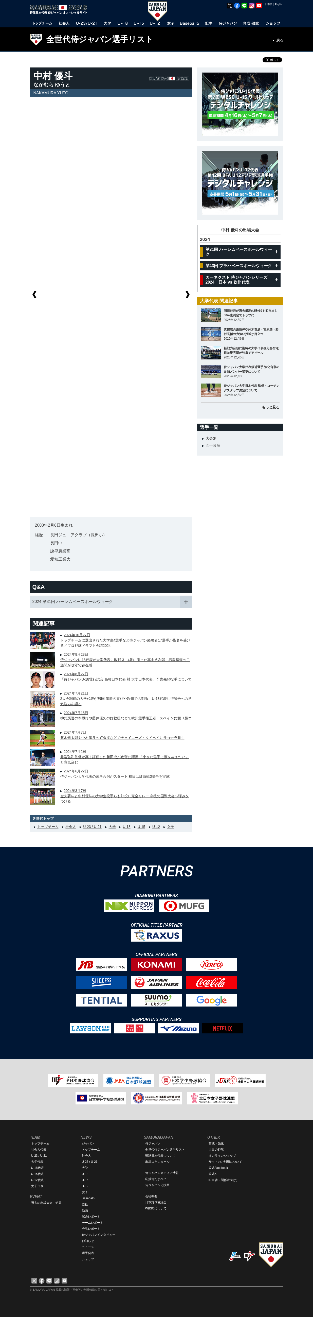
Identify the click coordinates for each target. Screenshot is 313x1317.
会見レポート (91, 1229)
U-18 (126, 827)
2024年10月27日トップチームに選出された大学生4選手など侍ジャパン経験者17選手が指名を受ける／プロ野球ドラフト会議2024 (125, 640)
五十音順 (213, 445)
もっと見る (271, 407)
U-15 (141, 827)
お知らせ (88, 1241)
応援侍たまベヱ (156, 1179)
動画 (85, 1210)
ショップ (88, 1259)
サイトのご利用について (225, 1162)
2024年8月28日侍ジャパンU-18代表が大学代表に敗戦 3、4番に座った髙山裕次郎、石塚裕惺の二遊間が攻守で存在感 (125, 659)
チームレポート (92, 1222)
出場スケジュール (157, 1162)
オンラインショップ (222, 1155)
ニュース (88, 1247)
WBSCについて (156, 1208)
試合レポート (91, 1216)
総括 (85, 1204)
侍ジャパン (152, 1143)
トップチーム (48, 827)
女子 (170, 827)
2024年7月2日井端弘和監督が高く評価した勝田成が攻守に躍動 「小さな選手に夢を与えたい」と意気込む (124, 757)
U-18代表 (37, 1168)
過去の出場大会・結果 (46, 1203)
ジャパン (88, 1143)
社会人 (70, 827)
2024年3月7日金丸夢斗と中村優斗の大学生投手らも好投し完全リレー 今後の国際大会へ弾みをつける (124, 796)
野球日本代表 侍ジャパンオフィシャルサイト (60, 9)
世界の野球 (216, 1149)
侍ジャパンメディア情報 (162, 1173)
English (279, 4)
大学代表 (37, 1162)
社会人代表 (38, 1149)
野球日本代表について (160, 1155)
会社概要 (151, 1196)
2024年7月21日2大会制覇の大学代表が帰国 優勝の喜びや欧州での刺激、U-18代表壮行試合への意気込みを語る (126, 698)
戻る (279, 40)
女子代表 (37, 1186)
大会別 (211, 438)
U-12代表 (37, 1180)
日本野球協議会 (156, 1202)
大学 (112, 827)
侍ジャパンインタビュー (98, 1235)
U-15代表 (37, 1174)
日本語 (268, 4)
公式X (213, 1174)
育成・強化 (216, 1143)
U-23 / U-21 (92, 827)
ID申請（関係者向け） (224, 1180)
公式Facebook (218, 1168)
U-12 (156, 827)
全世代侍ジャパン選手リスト (99, 39)
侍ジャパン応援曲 (157, 1185)
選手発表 (88, 1253)
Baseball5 (88, 1198)
